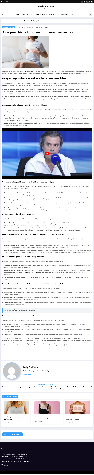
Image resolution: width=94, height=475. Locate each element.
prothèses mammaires (31, 71)
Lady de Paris (22, 27)
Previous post (42, 384)
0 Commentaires (44, 27)
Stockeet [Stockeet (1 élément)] (6, 465)
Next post (51, 384)
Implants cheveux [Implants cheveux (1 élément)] (13, 458)
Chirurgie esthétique (27, 14)
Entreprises (64, 14)
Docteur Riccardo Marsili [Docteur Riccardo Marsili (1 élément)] (5, 458)
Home (17, 14)
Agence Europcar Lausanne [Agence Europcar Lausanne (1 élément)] (17, 454)
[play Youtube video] (47, 153)
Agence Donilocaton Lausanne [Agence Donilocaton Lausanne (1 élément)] (6, 454)
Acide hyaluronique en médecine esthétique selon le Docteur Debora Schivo (67, 388)
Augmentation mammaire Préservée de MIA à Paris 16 (15, 418)
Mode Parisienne (46, 6)
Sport (57, 14)
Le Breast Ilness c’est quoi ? (42, 418)
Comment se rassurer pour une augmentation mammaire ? (25, 387)
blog (71, 14)
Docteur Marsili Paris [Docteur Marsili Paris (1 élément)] (24, 456)
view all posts (27, 374)
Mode (51, 14)
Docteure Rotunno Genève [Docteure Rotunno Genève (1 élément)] (15, 456)
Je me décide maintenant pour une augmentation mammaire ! (75, 418)
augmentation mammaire (8, 27)
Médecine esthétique (41, 14)
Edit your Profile (50, 371)
